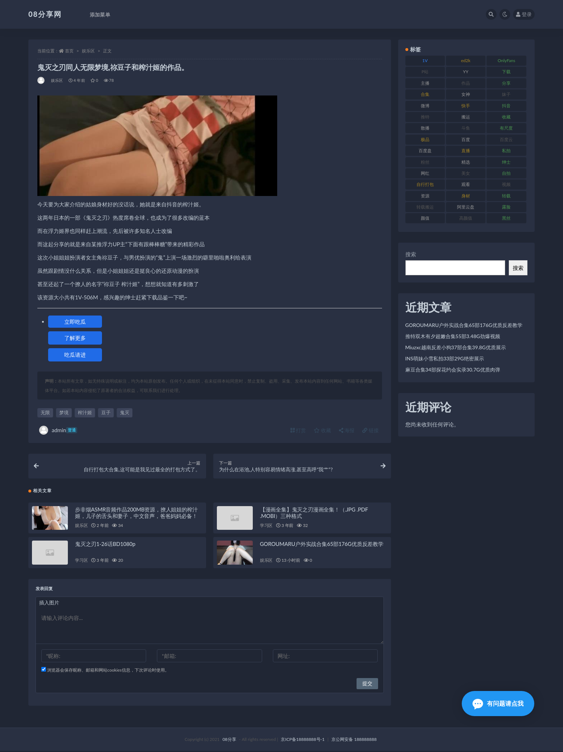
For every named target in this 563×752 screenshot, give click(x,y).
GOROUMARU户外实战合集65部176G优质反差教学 (321, 545)
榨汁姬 (85, 412)
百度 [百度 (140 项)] (465, 139)
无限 (45, 412)
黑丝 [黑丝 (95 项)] (506, 218)
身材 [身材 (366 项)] (465, 195)
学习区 (266, 526)
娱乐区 (88, 50)
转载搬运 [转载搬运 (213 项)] (425, 207)
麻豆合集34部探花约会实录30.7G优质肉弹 (452, 369)
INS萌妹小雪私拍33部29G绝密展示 (444, 358)
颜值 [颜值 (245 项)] (425, 218)
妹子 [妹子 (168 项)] (506, 94)
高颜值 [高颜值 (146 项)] (465, 218)
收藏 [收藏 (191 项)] (506, 117)
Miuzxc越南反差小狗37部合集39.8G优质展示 (455, 347)
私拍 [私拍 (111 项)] (506, 150)
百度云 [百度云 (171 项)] (506, 139)
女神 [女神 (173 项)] (465, 94)
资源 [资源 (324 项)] (425, 195)
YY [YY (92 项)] (466, 71)
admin (58, 430)
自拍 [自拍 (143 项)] (506, 173)
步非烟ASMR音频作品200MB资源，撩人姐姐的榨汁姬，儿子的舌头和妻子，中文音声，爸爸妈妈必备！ (136, 513)
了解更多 (75, 338)
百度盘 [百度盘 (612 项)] (425, 150)
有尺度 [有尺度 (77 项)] (506, 128)
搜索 (410, 254)
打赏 (298, 430)
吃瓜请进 (75, 354)
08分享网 (45, 14)
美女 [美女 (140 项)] (465, 173)
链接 (370, 430)
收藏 (322, 430)
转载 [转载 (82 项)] (506, 195)
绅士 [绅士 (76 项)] (506, 162)
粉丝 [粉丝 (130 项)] (425, 162)
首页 (69, 50)
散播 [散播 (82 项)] (425, 128)
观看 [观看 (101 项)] (465, 184)
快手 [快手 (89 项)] (465, 105)
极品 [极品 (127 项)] (425, 139)
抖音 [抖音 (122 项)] (506, 105)
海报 (347, 430)
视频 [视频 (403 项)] (506, 184)
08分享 (229, 740)
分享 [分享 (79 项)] (506, 83)
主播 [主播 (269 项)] (425, 83)
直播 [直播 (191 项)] (465, 150)
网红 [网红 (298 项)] (425, 173)
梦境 (64, 412)
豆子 (106, 412)
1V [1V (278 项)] (425, 60)
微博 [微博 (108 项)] (425, 105)
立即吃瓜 (75, 321)
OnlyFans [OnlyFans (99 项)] (506, 60)
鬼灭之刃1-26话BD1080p (105, 545)
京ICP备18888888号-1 (303, 740)
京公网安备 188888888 (354, 740)
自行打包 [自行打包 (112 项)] (425, 184)
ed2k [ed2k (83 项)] (465, 60)
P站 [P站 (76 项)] (425, 71)
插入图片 (49, 604)
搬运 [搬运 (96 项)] (465, 117)
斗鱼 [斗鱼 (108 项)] (465, 128)
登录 (524, 14)
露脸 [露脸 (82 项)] (506, 207)
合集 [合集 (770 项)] (425, 94)
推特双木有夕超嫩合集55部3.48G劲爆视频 (452, 336)
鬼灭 (124, 412)
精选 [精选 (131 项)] (465, 162)
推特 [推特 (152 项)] (425, 117)
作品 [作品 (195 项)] (465, 83)
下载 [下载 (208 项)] (506, 71)
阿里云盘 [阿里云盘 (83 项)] (465, 207)
